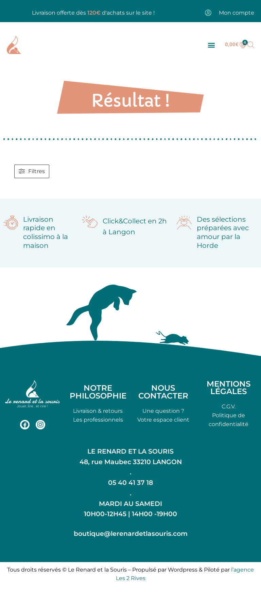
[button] (211, 44)
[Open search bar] (250, 44)
